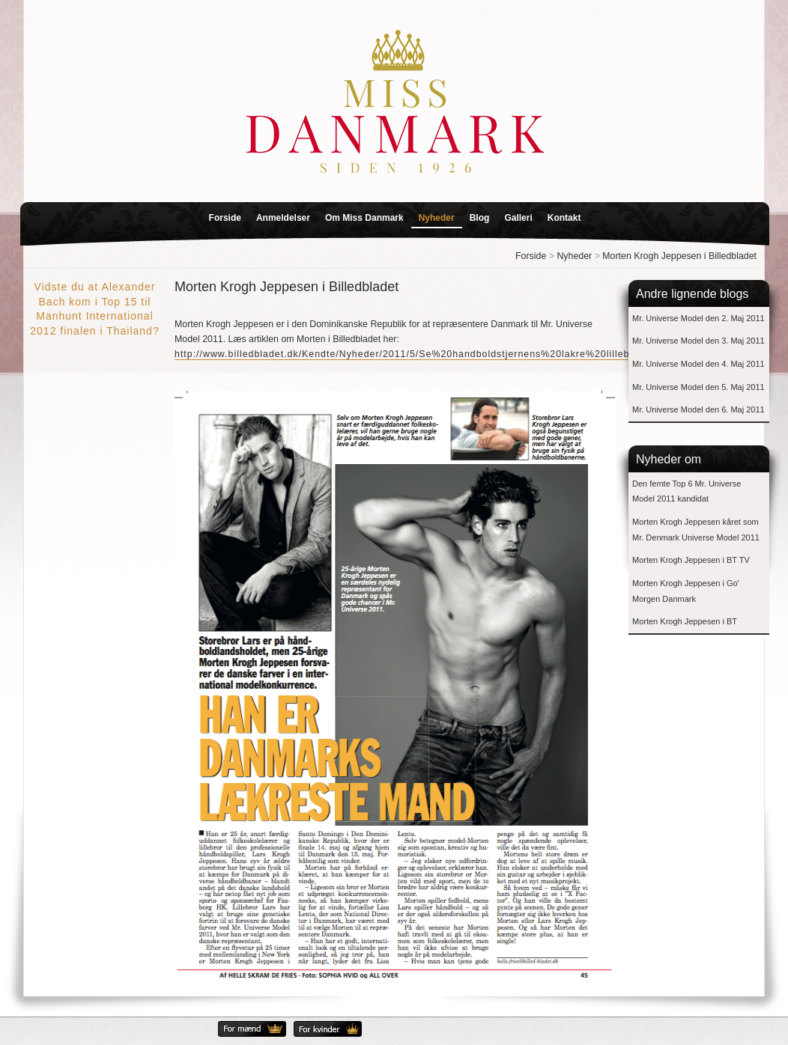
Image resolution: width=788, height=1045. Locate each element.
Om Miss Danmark (364, 218)
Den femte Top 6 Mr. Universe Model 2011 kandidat (686, 491)
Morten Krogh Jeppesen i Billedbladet (679, 256)
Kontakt (564, 218)
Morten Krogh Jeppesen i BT (684, 621)
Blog (480, 218)
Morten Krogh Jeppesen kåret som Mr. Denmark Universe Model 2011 (696, 529)
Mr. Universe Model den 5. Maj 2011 (698, 387)
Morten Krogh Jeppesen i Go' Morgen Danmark (685, 591)
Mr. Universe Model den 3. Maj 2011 (698, 340)
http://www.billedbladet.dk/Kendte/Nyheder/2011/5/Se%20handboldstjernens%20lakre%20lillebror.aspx (421, 354)
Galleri (518, 218)
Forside (225, 218)
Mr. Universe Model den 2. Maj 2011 (698, 318)
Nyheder (437, 218)
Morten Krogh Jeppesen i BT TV (691, 559)
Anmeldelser (283, 218)
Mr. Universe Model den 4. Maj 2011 (698, 363)
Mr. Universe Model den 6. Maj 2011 (698, 409)
